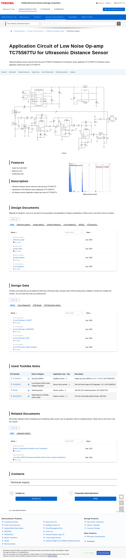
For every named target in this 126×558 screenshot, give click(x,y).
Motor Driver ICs (51, 522)
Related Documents (62, 72)
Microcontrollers (9, 544)
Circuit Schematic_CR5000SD (23, 329)
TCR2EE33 (17, 384)
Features (4, 72)
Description (12, 72)
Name (13, 232)
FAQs (95, 498)
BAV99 (15, 390)
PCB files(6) (37, 305)
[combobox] (78, 24)
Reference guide (18, 240)
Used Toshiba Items (48, 72)
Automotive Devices (11, 522)
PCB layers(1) (92, 224)
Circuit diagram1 (18, 266)
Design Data (35, 72)
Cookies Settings (88, 553)
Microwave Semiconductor (96, 536)
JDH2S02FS (17, 396)
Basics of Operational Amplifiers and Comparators (30, 448)
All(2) (12, 433)
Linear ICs (49, 531)
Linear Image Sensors (53, 537)
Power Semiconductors (12, 525)
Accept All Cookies (103, 553)
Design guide (17, 249)
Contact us (36, 498)
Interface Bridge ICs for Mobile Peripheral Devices (63, 541)
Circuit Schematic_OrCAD (22, 320)
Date (88, 232)
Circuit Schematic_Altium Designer (25, 347)
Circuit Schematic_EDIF (21, 338)
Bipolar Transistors (10, 537)
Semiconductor (20, 31)
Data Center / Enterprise (95, 522)
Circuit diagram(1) (70, 224)
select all (14, 219)
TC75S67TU (17, 378)
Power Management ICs (54, 528)
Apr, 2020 (89, 240)
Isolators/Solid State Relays (13, 528)
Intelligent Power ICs (53, 525)
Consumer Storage (93, 528)
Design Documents (24, 72)
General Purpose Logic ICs (55, 534)
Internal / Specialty (93, 525)
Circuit (64, 153)
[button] (104, 3)
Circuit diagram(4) (24, 305)
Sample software (19, 257)
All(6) (12, 224)
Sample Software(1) (54, 224)
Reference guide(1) (23, 224)
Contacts (72, 72)
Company (91, 541)
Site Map (121, 511)
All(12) (12, 305)
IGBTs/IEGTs (8, 534)
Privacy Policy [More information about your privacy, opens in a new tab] (52, 556)
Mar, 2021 (89, 448)
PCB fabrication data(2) (52, 305)
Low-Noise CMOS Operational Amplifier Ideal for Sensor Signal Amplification (39, 457)
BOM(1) (81, 224)
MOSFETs (7, 531)
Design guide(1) (38, 224)
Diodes (6, 541)
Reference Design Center (55, 31)
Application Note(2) (23, 433)
